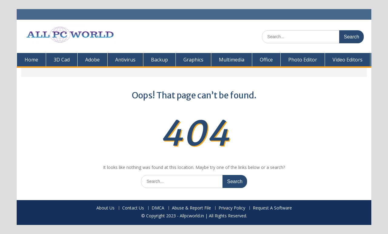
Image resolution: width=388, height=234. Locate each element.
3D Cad (62, 59)
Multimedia (231, 59)
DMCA (158, 208)
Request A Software (272, 208)
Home (31, 59)
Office (266, 59)
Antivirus (125, 59)
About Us (105, 208)
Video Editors (348, 59)
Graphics (193, 59)
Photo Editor (302, 59)
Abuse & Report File (191, 208)
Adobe (92, 59)
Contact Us (133, 208)
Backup (159, 59)
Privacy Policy (232, 208)
